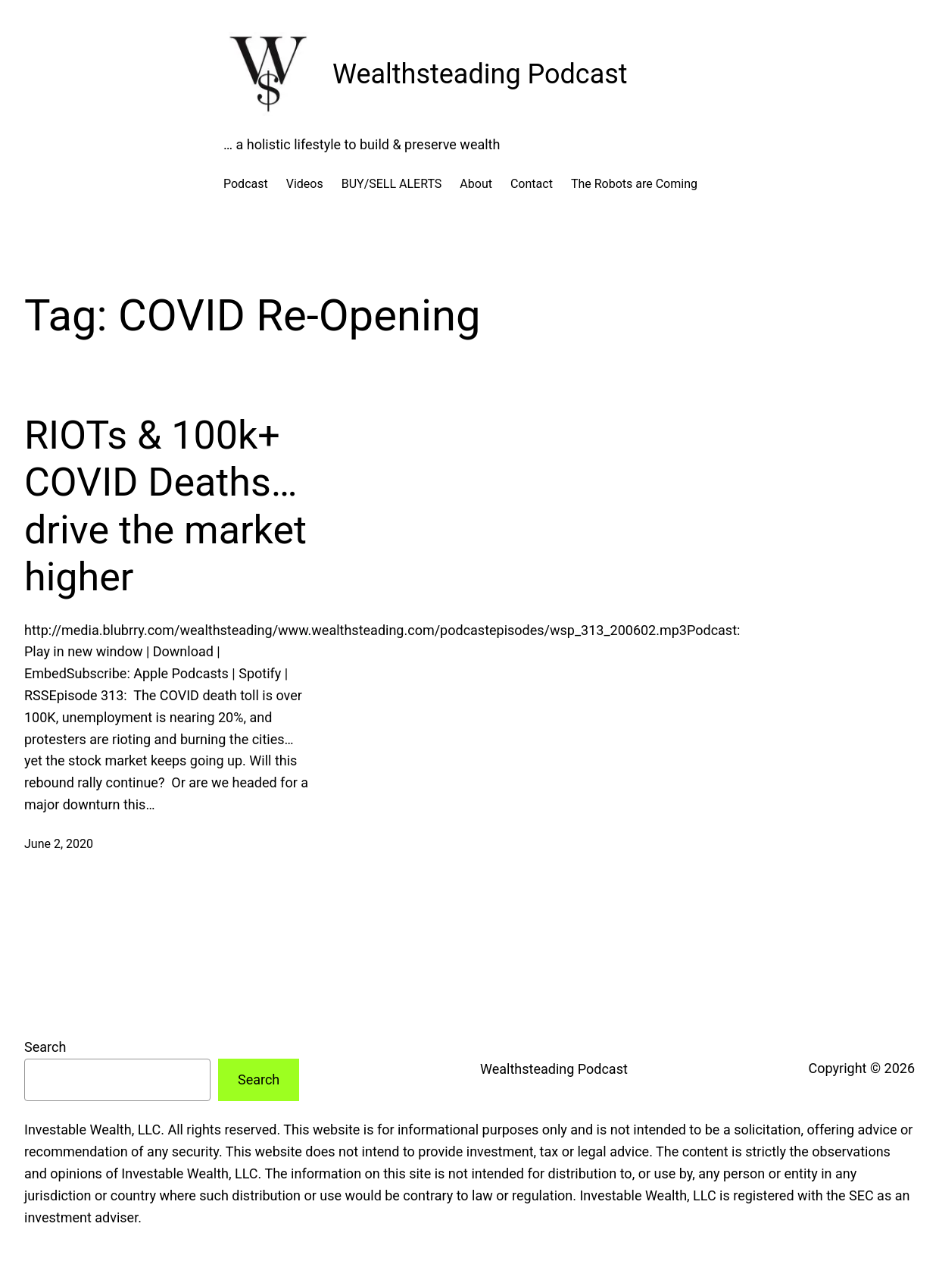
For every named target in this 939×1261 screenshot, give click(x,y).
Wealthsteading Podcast (480, 74)
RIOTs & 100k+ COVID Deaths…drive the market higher (165, 506)
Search (45, 1047)
